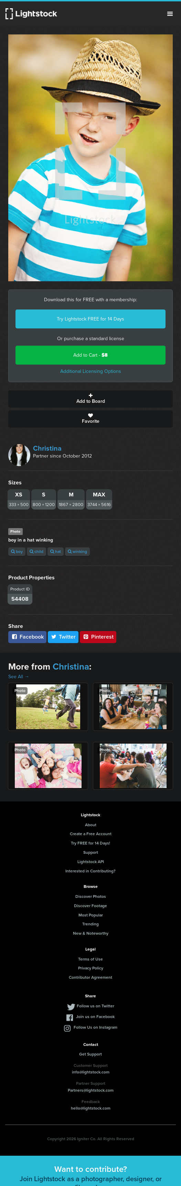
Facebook (27, 637)
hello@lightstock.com (90, 1108)
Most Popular (90, 915)
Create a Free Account (90, 834)
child (36, 551)
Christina (47, 448)
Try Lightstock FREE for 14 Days (90, 319)
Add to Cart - (90, 355)
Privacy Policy (90, 968)
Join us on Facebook (95, 1017)
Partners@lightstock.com (91, 1090)
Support (90, 852)
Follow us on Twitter (95, 1006)
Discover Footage (90, 906)
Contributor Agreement (90, 977)
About (90, 825)
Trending (90, 924)
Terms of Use (90, 959)
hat (55, 551)
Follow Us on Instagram (95, 1027)
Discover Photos (90, 896)
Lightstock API (90, 862)
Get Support (90, 1054)
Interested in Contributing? (90, 871)
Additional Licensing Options (90, 371)
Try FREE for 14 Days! (90, 843)
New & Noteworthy (90, 933)
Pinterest (98, 637)
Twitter (63, 637)
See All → (18, 676)
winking (77, 551)
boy (17, 551)
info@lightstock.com (90, 1072)
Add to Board (90, 399)
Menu (169, 13)
